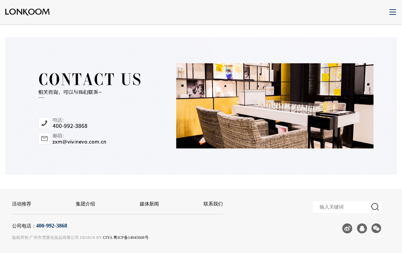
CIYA (107, 237)
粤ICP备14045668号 (131, 237)
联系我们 (213, 204)
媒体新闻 (149, 204)
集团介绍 (85, 204)
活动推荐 (21, 204)
